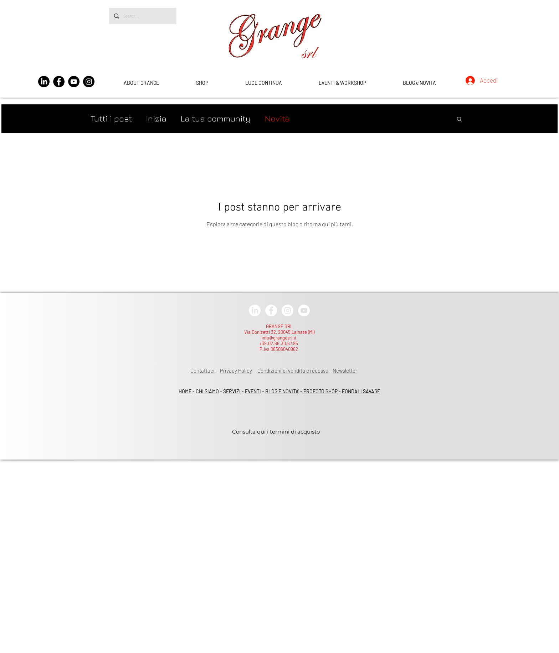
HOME (185, 391)
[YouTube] (74, 81)
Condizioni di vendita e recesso (292, 370)
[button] (459, 119)
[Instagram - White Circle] (287, 310)
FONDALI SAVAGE (361, 391)
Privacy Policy (236, 370)
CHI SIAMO (207, 391)
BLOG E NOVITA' (282, 391)
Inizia (156, 118)
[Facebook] (59, 81)
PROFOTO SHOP (320, 391)
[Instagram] (88, 81)
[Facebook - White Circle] (271, 310)
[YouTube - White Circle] (304, 310)
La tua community (216, 118)
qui (262, 431)
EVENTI (253, 391)
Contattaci (202, 370)
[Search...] (142, 16)
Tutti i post (111, 118)
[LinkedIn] (44, 81)
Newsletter (345, 370)
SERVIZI (232, 391)
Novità (277, 118)
